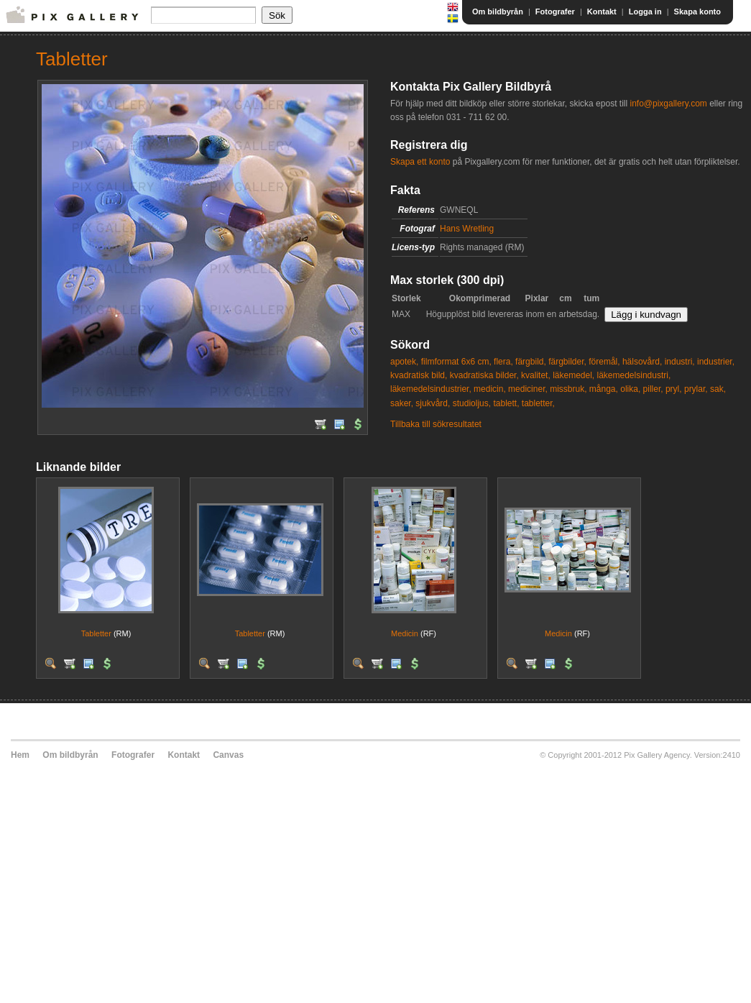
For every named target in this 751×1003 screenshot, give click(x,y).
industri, (680, 362)
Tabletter (96, 633)
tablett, (506, 403)
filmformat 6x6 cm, (456, 362)
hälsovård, (642, 362)
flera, (503, 362)
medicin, (490, 389)
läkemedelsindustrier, (430, 389)
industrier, (715, 362)
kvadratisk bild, (418, 375)
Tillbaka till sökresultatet (436, 424)
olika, (630, 389)
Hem (20, 755)
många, (603, 389)
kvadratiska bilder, (484, 375)
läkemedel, (573, 375)
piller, (653, 389)
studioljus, (472, 403)
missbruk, (568, 389)
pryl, (673, 389)
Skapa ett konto (420, 162)
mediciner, (528, 389)
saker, (401, 403)
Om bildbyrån (497, 11)
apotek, (404, 362)
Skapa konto (697, 11)
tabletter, (538, 403)
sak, (718, 389)
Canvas (228, 755)
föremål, (604, 362)
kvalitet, (535, 375)
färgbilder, (567, 362)
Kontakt (602, 11)
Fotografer (555, 11)
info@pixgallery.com (668, 104)
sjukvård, (432, 403)
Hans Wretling (467, 229)
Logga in (645, 11)
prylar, (696, 389)
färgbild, (530, 362)
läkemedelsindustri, (634, 375)
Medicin (404, 633)
